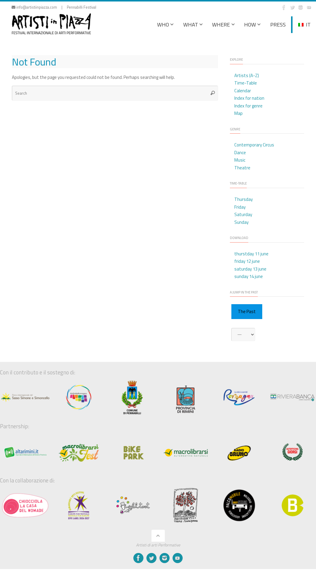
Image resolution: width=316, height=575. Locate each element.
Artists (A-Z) (246, 75)
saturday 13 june (250, 268)
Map (238, 113)
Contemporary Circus (254, 144)
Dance (240, 152)
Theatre (242, 167)
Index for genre (248, 105)
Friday (240, 207)
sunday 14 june (248, 276)
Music (239, 160)
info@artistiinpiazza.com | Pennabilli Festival (54, 7)
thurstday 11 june (251, 253)
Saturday (243, 214)
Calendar (242, 90)
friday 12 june (247, 261)
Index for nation (249, 98)
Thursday (243, 199)
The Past (247, 311)
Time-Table (245, 82)
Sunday (241, 222)
